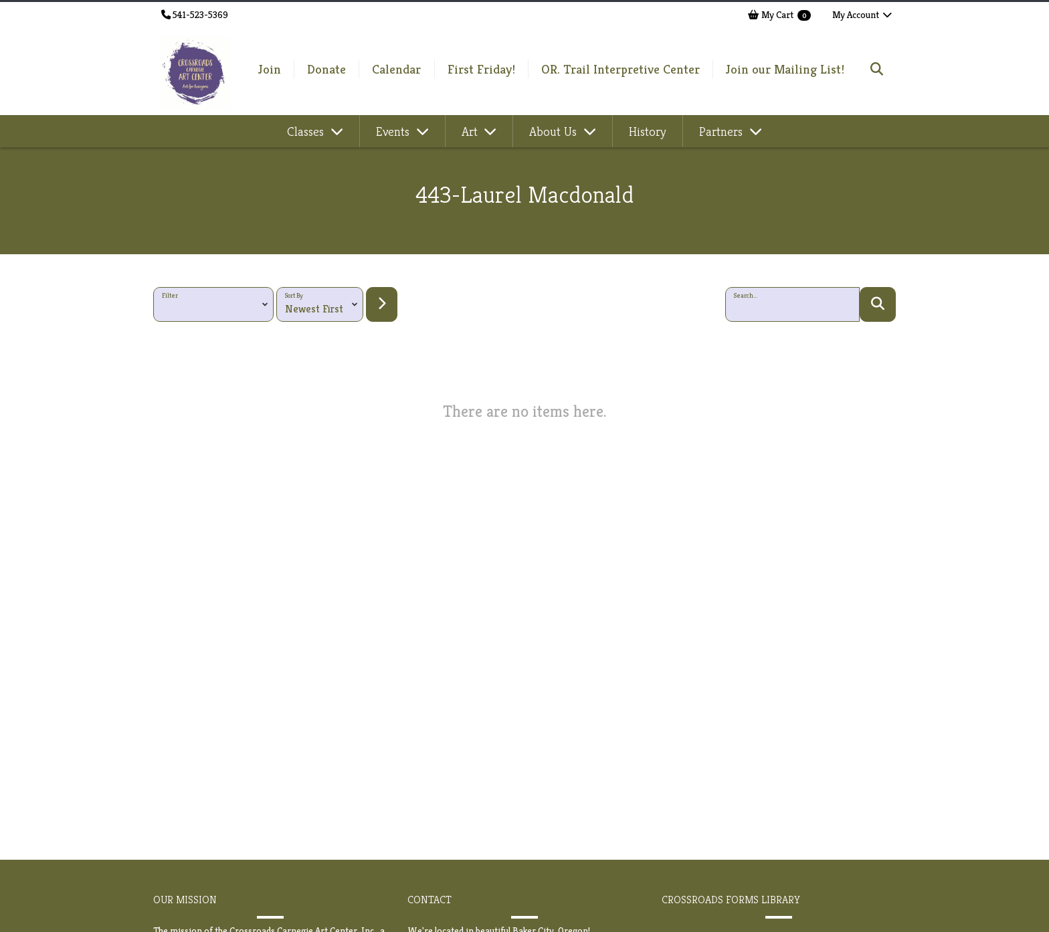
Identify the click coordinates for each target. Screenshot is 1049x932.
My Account (862, 15)
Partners (722, 131)
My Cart (779, 15)
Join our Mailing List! (785, 69)
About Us (554, 131)
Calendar (396, 69)
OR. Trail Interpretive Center (620, 69)
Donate (326, 69)
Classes (307, 131)
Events (394, 131)
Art (471, 131)
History (647, 131)
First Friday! (481, 69)
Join (269, 69)
